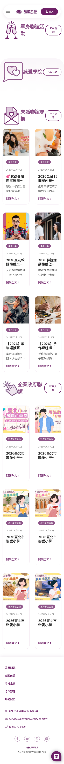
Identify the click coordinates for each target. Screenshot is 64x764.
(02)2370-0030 (15, 726)
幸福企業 (10, 683)
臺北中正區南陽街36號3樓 (21, 711)
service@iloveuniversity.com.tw (26, 718)
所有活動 (53, 30)
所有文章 (53, 115)
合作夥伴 (10, 691)
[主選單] (8, 11)
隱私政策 (10, 675)
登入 (49, 11)
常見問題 (10, 667)
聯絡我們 (10, 699)
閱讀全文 (12, 198)
